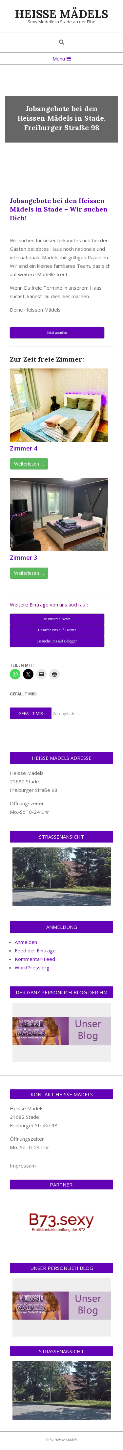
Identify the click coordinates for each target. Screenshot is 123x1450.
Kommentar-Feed (35, 959)
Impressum (23, 1165)
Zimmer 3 (23, 557)
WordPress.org (32, 967)
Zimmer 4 (23, 448)
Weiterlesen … (29, 464)
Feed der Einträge (35, 950)
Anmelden (26, 942)
